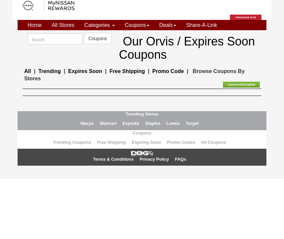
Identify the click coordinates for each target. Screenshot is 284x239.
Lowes (173, 123)
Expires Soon (85, 71)
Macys (87, 123)
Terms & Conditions (113, 159)
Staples (152, 123)
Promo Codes (181, 142)
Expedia (130, 123)
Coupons (97, 38)
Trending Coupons (72, 142)
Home (35, 25)
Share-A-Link (201, 25)
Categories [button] (99, 25)
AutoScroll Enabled (241, 84)
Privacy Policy (154, 159)
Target (192, 123)
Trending (49, 71)
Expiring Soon (146, 142)
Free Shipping (127, 71)
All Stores (63, 25)
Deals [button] (167, 25)
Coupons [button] (137, 25)
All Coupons (213, 142)
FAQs (180, 159)
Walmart (108, 123)
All (27, 71)
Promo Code (168, 71)
